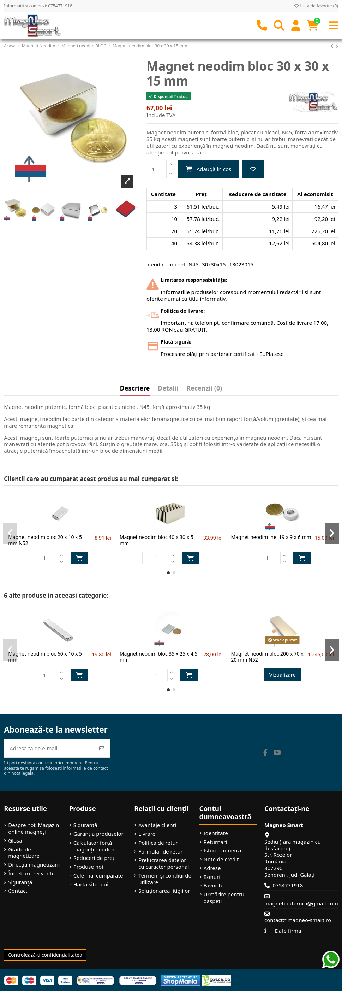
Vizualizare (282, 674)
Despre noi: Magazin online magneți (33, 828)
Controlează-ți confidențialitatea (45, 954)
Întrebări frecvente (31, 873)
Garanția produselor (98, 834)
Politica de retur (158, 842)
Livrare (146, 834)
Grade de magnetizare (24, 853)
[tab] (204, 390)
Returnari (215, 842)
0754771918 (287, 885)
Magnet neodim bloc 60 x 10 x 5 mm (45, 656)
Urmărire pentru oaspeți (224, 897)
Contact (17, 890)
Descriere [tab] (135, 388)
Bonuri (212, 877)
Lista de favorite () (316, 6)
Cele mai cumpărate (98, 875)
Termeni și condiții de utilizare (164, 879)
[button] (168, 572)
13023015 (241, 264)
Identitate (216, 833)
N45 (193, 264)
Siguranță (20, 882)
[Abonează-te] (102, 748)
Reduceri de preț (94, 858)
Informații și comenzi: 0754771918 (38, 6)
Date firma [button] (288, 930)
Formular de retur (160, 851)
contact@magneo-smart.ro (297, 919)
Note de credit (221, 859)
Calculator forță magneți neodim (94, 846)
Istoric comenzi (222, 850)
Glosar (16, 840)
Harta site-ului (91, 884)
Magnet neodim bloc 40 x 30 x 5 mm (156, 540)
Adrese (212, 868)
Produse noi (88, 866)
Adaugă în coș (209, 168)
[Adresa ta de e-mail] (49, 748)
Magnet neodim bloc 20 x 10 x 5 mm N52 (45, 540)
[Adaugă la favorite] (253, 169)
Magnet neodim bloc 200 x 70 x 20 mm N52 (267, 656)
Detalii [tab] (168, 388)
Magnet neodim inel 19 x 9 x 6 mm (271, 537)
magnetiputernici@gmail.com (301, 903)
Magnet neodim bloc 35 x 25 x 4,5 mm (159, 656)
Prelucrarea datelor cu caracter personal (163, 863)
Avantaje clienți (157, 825)
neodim (157, 264)
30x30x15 (214, 264)
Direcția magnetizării (34, 864)
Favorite (214, 885)
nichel (177, 264)
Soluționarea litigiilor (164, 890)
